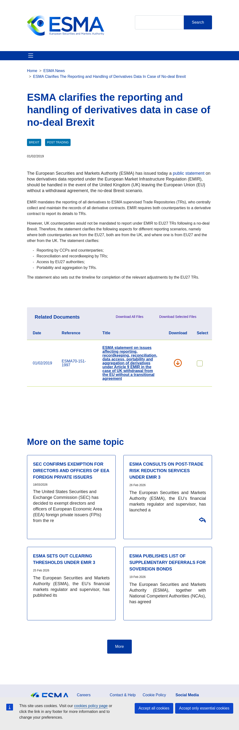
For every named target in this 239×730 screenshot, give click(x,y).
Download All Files (129, 317)
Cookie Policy (154, 695)
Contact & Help (123, 695)
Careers (84, 695)
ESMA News (54, 71)
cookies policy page (91, 706)
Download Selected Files (177, 317)
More (119, 646)
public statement (188, 173)
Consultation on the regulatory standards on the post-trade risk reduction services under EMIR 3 (202, 519)
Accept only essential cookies (204, 708)
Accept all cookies (154, 708)
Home (32, 71)
